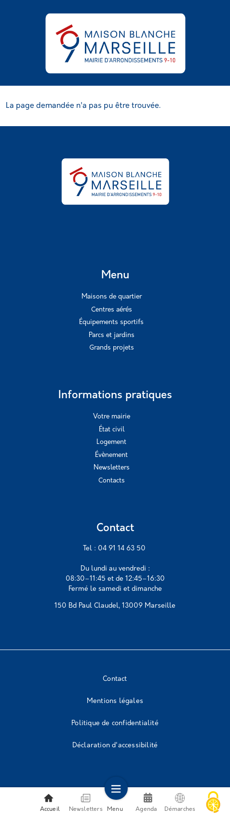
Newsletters (112, 468)
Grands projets (111, 348)
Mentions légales (115, 701)
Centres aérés (111, 310)
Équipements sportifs (111, 322)
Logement (111, 442)
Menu (115, 802)
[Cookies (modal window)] (213, 803)
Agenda (146, 807)
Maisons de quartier (111, 297)
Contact (115, 679)
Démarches (180, 802)
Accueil (50, 802)
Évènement (111, 455)
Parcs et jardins (112, 335)
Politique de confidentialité (115, 723)
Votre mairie (111, 417)
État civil (111, 430)
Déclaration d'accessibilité (115, 745)
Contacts (111, 481)
